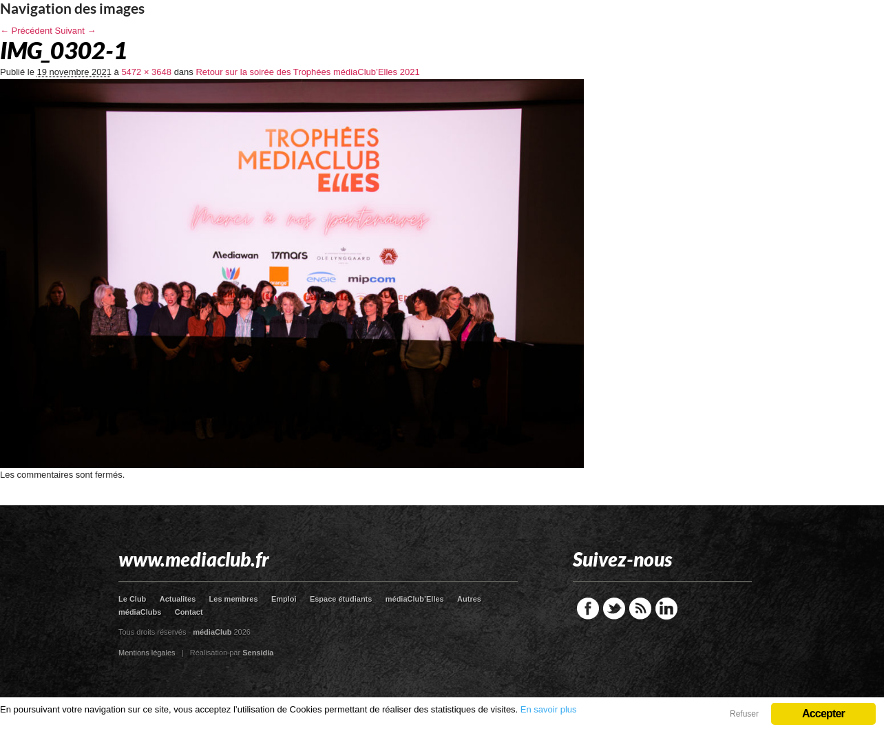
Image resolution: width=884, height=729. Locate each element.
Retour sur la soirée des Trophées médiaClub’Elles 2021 (307, 72)
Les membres (233, 599)
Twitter (614, 609)
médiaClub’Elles (415, 599)
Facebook (588, 609)
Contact (189, 612)
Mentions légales (147, 652)
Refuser (744, 714)
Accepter (823, 713)
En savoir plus (548, 709)
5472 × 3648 (146, 72)
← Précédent (26, 30)
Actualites (178, 599)
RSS (640, 609)
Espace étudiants (341, 599)
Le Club (132, 599)
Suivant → (75, 30)
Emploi (284, 599)
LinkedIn (666, 609)
